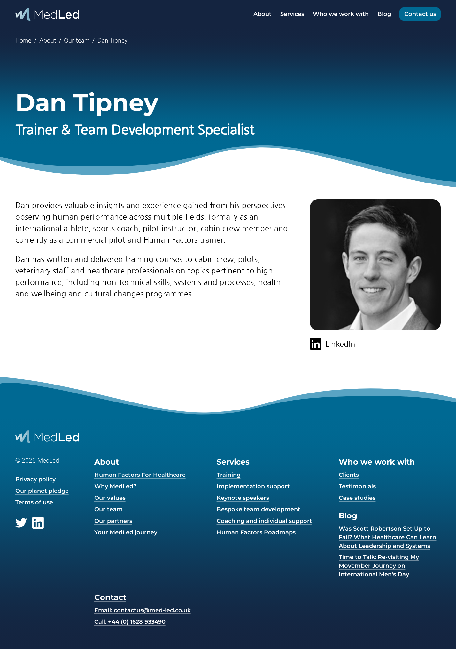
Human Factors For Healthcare (140, 474)
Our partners (113, 520)
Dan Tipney (112, 40)
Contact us (420, 14)
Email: (142, 610)
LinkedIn (332, 344)
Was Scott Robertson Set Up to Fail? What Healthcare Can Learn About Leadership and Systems (387, 537)
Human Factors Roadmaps (256, 532)
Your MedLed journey (125, 532)
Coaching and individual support (264, 520)
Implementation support (253, 486)
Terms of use (34, 502)
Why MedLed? (115, 486)
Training (229, 474)
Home (23, 40)
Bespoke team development (258, 509)
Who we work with (341, 14)
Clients (349, 474)
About (262, 14)
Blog (384, 14)
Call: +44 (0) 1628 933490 (130, 621)
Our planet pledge (42, 490)
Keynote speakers (243, 497)
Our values (110, 497)
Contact (110, 597)
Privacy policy (35, 479)
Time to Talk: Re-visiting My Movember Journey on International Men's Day (379, 566)
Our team (76, 40)
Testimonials (357, 486)
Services (292, 14)
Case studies (357, 497)
